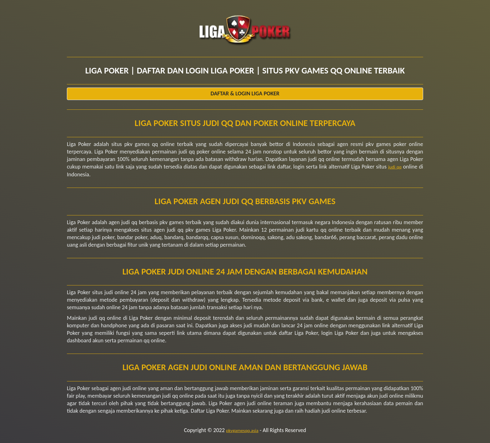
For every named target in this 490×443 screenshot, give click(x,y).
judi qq (395, 167)
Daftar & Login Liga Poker (245, 93)
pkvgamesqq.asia (242, 430)
